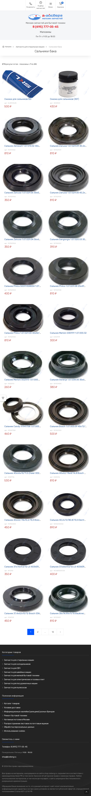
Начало (8, 47)
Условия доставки (12, 708)
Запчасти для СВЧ (12, 668)
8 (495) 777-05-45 (45, 27)
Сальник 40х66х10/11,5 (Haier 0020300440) (26, 473)
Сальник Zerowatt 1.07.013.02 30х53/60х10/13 (27, 146)
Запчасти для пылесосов (15, 687)
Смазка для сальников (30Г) (64, 99)
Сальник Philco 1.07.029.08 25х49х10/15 (70, 286)
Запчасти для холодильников (17, 664)
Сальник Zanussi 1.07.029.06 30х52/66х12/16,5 (28, 192)
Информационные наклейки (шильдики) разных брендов (29, 712)
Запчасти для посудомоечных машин (20, 683)
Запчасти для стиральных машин (30, 47)
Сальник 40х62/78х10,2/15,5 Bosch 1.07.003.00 (28, 520)
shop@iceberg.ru (9, 757)
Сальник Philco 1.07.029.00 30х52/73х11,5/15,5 (28, 333)
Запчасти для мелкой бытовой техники (21, 675)
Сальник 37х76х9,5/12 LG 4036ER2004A (24, 566)
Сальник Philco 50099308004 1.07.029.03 (25, 286)
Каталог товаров (11, 703)
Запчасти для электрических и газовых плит (24, 679)
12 (53, 632)
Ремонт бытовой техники (15, 716)
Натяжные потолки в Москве (17, 719)
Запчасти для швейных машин (17, 672)
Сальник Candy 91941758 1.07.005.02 (23, 426)
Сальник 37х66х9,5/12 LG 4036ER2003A (70, 566)
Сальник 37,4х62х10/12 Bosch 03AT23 (23, 613)
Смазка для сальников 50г (18, 99)
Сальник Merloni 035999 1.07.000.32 (68, 333)
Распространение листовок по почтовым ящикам (26, 723)
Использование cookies (14, 731)
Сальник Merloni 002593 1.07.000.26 (22, 379)
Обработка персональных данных (19, 727)
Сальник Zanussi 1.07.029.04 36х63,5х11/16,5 (27, 239)
